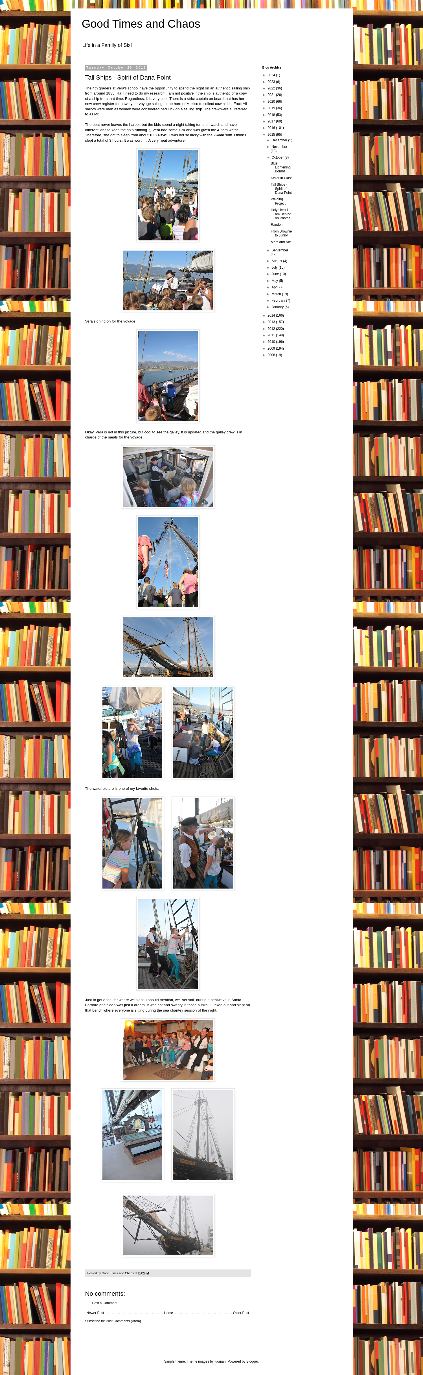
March (276, 294)
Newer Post (95, 1313)
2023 (272, 82)
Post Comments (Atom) (123, 1321)
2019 (272, 108)
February (278, 300)
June (275, 274)
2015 (272, 135)
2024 (272, 75)
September (279, 250)
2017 (272, 121)
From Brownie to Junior (281, 233)
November (279, 147)
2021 (272, 95)
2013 (272, 322)
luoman (219, 1361)
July (275, 267)
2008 (272, 355)
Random (277, 225)
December (279, 140)
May (275, 281)
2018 (272, 115)
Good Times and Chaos (141, 23)
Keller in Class (281, 178)
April (275, 287)
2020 (272, 102)
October (277, 157)
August (277, 261)
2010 (272, 342)
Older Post (241, 1313)
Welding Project (278, 201)
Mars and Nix (281, 242)
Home (168, 1313)
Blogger (252, 1361)
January (277, 307)
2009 (272, 348)
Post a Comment (104, 1303)
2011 (272, 335)
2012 (272, 329)
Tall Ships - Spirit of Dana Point (281, 189)
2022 (272, 88)
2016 (272, 128)
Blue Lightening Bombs (280, 167)
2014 (272, 315)
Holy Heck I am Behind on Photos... (282, 214)
